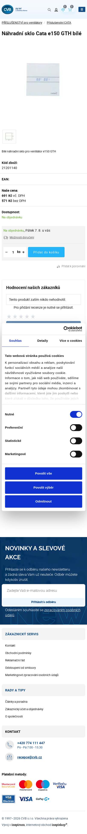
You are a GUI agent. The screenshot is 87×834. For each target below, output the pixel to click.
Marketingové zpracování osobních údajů (32, 675)
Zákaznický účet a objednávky (24, 709)
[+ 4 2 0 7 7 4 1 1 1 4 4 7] (31, 743)
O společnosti (14, 717)
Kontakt (10, 646)
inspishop (57, 825)
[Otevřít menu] (81, 9)
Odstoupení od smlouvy (20, 668)
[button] (18, 237)
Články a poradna (16, 702)
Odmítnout (43, 501)
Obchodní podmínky (18, 653)
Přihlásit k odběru (43, 602)
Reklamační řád (15, 660)
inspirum (17, 825)
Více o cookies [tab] (70, 340)
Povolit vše (43, 473)
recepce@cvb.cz (29, 757)
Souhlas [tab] (15, 340)
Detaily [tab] (42, 340)
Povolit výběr (43, 487)
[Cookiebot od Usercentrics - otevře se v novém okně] (63, 329)
